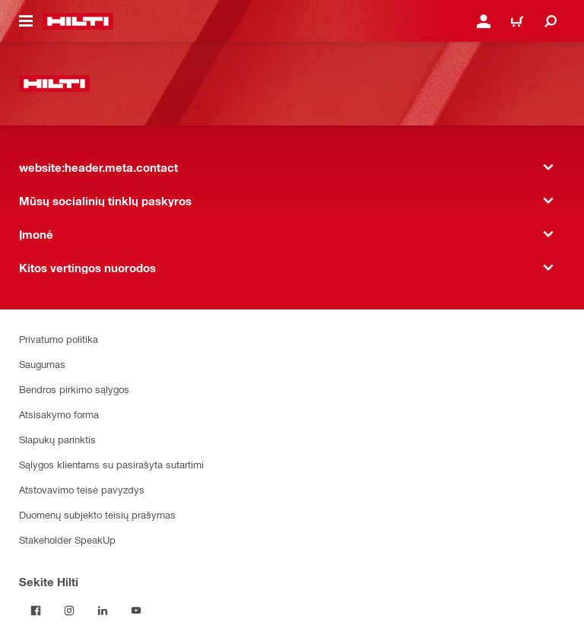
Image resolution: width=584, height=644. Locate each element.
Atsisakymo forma (59, 414)
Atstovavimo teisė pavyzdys (81, 489)
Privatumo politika (58, 338)
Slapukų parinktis (57, 439)
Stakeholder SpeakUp (67, 539)
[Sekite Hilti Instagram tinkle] (69, 610)
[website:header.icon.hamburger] (26, 21)
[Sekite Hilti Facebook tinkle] (35, 610)
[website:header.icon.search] (550, 21)
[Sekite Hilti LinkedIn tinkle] (102, 610)
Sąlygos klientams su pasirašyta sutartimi (111, 464)
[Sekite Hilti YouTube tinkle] (136, 610)
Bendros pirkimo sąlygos (74, 389)
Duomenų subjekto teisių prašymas (97, 514)
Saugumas (42, 364)
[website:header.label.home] (78, 21)
